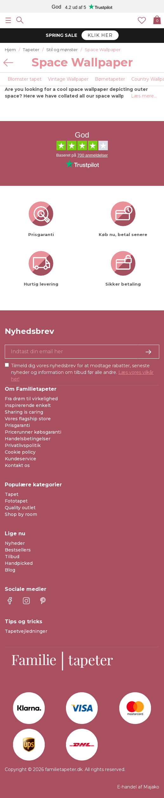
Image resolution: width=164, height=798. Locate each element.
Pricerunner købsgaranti (33, 432)
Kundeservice (20, 459)
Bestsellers (18, 550)
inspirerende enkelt (28, 405)
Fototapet (16, 501)
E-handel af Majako (138, 787)
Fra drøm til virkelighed (31, 399)
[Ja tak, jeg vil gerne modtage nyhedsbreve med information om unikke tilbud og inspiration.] (82, 352)
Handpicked (19, 563)
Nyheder (15, 543)
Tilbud (12, 556)
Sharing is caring (24, 412)
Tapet (11, 494)
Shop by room (21, 514)
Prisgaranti (17, 425)
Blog (10, 570)
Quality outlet (20, 508)
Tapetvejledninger (26, 631)
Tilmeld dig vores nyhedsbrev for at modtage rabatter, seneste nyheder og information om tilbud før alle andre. (82, 372)
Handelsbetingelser (27, 439)
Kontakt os (17, 465)
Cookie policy (20, 452)
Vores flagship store (28, 419)
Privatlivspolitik (23, 445)
